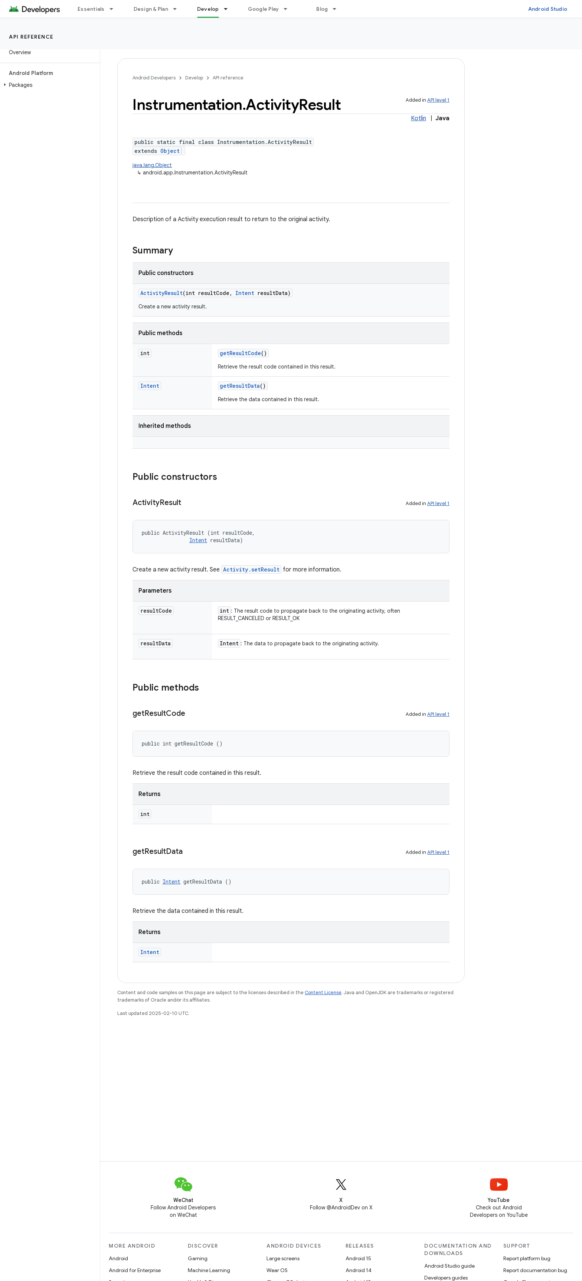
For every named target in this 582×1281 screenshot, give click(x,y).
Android (118, 1258)
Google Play (263, 9)
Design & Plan (151, 9)
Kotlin (418, 118)
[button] (48, 85)
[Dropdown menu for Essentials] (115, 9)
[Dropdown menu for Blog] (338, 9)
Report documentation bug (535, 1270)
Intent (244, 293)
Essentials (91, 9)
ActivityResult (161, 293)
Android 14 (359, 1270)
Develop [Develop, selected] (208, 9)
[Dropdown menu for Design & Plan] (178, 9)
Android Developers (154, 78)
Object (170, 150)
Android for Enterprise (135, 1270)
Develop (194, 78)
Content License (323, 992)
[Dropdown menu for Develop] (229, 9)
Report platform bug (526, 1258)
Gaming (197, 1258)
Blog (322, 9)
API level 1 (438, 100)
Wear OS (277, 1270)
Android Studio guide (449, 1265)
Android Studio (548, 9)
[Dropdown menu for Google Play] (289, 9)
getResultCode (240, 353)
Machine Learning (209, 1270)
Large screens (283, 1258)
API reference (31, 36)
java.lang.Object (152, 165)
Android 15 (358, 1258)
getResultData (240, 385)
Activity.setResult (251, 569)
